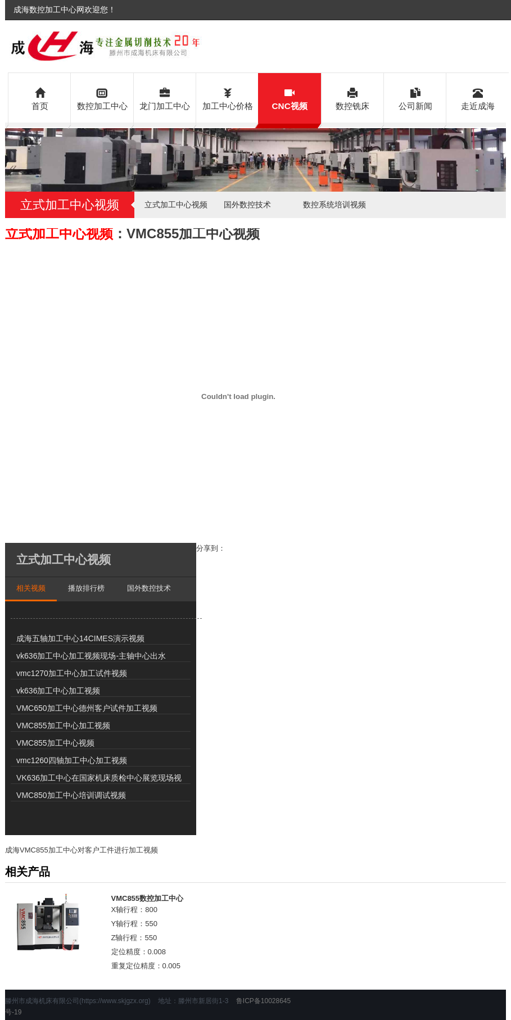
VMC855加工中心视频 (55, 742)
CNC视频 (289, 98)
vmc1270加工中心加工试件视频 (71, 673)
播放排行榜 (86, 588)
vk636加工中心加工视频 (58, 690)
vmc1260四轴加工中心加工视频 (71, 760)
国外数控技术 (247, 204)
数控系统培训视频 (334, 204)
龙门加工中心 (165, 98)
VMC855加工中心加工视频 (63, 725)
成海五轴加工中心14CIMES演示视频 (80, 638)
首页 (39, 98)
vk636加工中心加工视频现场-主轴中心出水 (91, 655)
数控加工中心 (102, 98)
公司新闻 (415, 98)
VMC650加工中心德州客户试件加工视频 (86, 708)
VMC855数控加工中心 (147, 898)
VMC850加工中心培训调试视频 (70, 795)
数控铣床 (353, 98)
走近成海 (477, 98)
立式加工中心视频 (175, 204)
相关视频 (31, 588)
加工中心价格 (227, 98)
